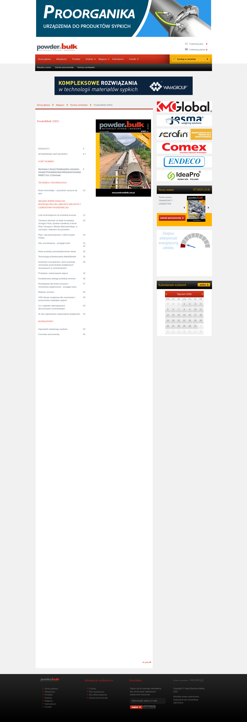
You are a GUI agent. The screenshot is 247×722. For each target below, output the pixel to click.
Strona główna (44, 59)
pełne (204, 284)
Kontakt (132, 59)
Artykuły (89, 59)
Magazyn (103, 59)
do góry (145, 662)
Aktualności (61, 59)
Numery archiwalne (86, 67)
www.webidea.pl (196, 680)
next (184, 207)
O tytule (92, 689)
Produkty (76, 59)
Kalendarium (118, 59)
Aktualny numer (44, 67)
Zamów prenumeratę (64, 67)
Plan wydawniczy (96, 692)
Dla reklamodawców (98, 695)
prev (208, 207)
